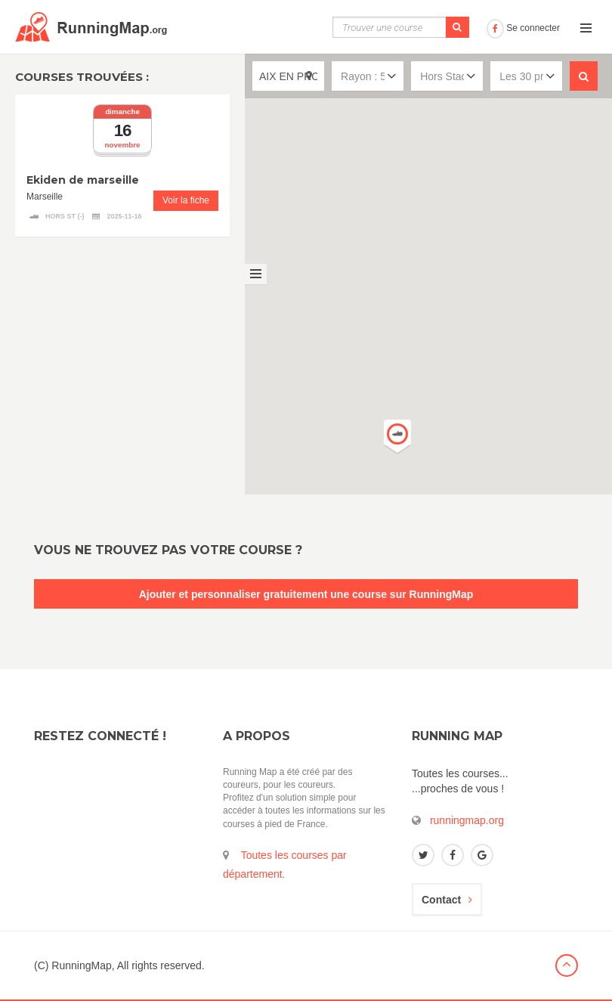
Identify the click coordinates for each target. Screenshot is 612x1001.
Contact (447, 900)
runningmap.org (467, 820)
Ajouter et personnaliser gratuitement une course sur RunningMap (306, 594)
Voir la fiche (185, 200)
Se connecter (523, 28)
